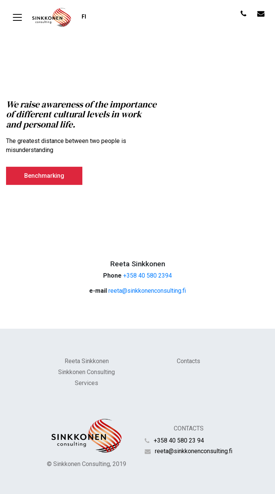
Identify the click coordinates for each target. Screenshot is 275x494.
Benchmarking (44, 175)
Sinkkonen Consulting (86, 372)
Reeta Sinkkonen (87, 361)
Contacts (188, 361)
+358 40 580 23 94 (179, 440)
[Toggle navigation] (17, 17)
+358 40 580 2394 (147, 275)
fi (84, 17)
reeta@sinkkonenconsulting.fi (147, 290)
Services (86, 383)
